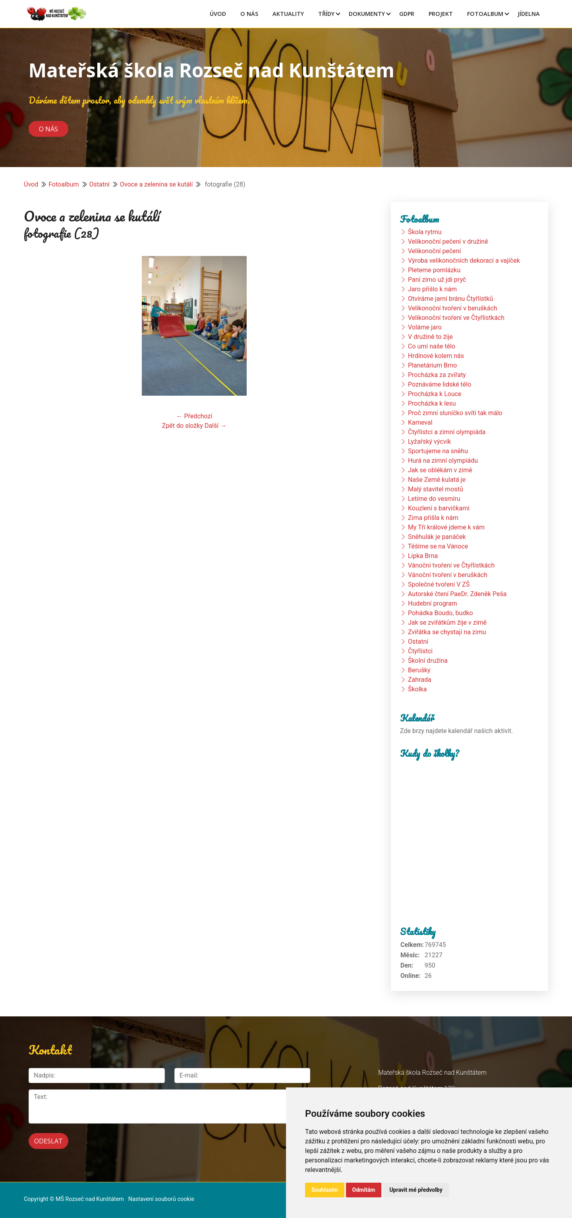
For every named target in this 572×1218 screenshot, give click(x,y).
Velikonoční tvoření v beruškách (452, 308)
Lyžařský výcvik (429, 441)
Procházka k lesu (432, 403)
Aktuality (288, 13)
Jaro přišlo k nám (432, 289)
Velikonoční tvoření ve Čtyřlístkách (456, 317)
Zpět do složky (182, 425)
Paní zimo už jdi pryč (437, 279)
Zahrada (419, 679)
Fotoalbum (485, 13)
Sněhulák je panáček (437, 537)
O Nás (249, 13)
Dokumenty (367, 13)
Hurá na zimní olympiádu (443, 460)
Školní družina (428, 660)
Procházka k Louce (435, 394)
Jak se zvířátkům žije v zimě (447, 622)
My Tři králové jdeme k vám (446, 527)
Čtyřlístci (420, 651)
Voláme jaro (425, 327)
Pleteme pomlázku (434, 270)
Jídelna (529, 13)
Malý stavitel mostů (435, 489)
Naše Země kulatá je (437, 479)
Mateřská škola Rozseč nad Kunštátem (211, 70)
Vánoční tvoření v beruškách (447, 575)
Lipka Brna (423, 556)
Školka (417, 689)
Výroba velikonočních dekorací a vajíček (464, 260)
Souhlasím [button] (324, 1190)
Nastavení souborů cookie (161, 1194)
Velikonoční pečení (434, 251)
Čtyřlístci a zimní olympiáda (446, 432)
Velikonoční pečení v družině (448, 241)
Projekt (441, 13)
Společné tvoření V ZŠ (439, 584)
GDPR (406, 13)
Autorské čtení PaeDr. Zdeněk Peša (457, 594)
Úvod (218, 13)
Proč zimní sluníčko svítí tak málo (455, 413)
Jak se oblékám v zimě (440, 470)
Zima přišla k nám (433, 517)
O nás (48, 128)
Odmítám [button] (363, 1190)
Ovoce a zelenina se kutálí (156, 184)
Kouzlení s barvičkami (439, 508)
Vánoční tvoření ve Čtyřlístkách (451, 565)
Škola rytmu (425, 232)
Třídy (326, 13)
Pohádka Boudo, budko (440, 613)
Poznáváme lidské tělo (439, 384)
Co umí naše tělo (431, 346)
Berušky (419, 670)
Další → (215, 425)
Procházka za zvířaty (437, 375)
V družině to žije (430, 337)
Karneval (420, 422)
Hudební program (432, 603)
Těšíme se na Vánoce (438, 546)
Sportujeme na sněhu (438, 451)
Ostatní (99, 184)
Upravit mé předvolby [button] (415, 1190)
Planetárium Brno (432, 365)
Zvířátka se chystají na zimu (447, 632)
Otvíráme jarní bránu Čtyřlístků (450, 298)
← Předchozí (194, 416)
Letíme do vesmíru (434, 498)
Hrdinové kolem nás (436, 356)
